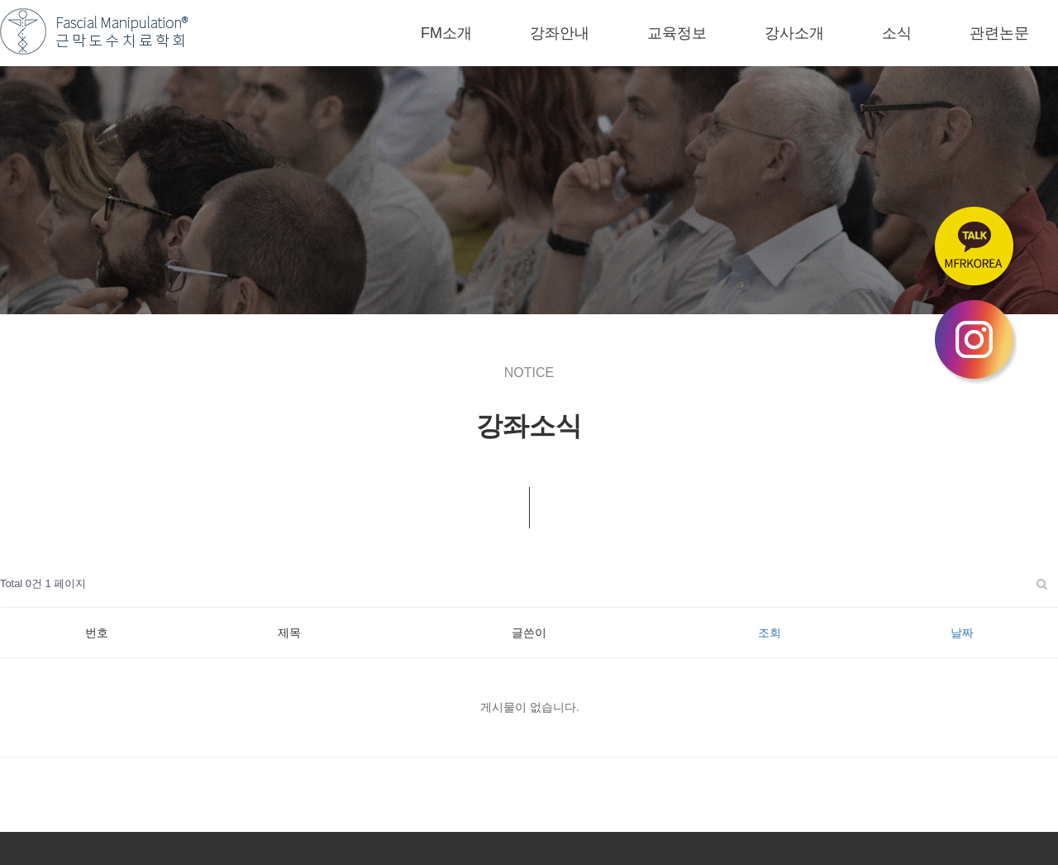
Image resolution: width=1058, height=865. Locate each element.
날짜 (962, 632)
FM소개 (446, 33)
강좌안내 (559, 33)
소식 (897, 33)
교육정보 (677, 33)
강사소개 (794, 33)
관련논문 (999, 33)
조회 (769, 632)
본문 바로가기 (0, 0)
